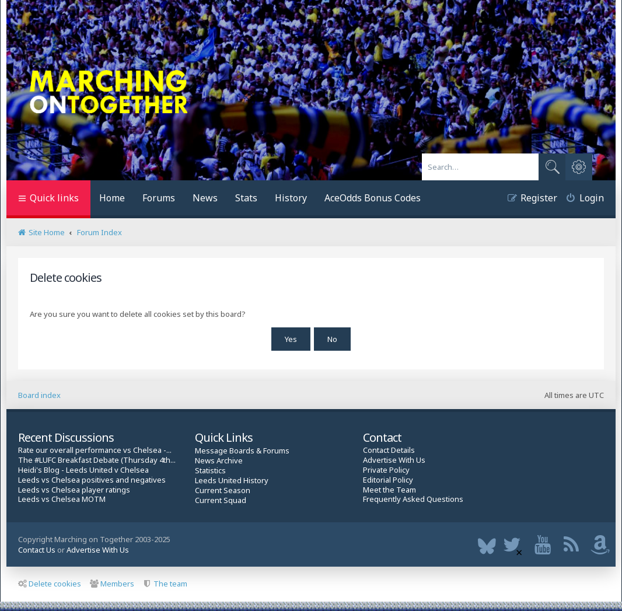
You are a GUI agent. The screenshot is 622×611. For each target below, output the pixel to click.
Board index (39, 394)
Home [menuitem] (112, 197)
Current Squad (220, 499)
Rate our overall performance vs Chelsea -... (95, 449)
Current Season (222, 489)
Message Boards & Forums (242, 449)
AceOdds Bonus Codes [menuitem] (372, 197)
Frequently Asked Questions (413, 498)
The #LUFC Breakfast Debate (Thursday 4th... (97, 459)
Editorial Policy (388, 478)
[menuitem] (580, 199)
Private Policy (386, 469)
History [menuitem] (291, 197)
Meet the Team (389, 488)
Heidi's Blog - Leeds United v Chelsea (83, 469)
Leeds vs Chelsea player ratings (74, 488)
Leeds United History (231, 479)
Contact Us (36, 548)
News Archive (219, 460)
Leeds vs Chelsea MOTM (62, 498)
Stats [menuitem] (246, 197)
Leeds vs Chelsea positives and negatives (92, 478)
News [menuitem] (205, 197)
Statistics (210, 469)
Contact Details (389, 449)
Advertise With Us (394, 459)
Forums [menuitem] (158, 197)
